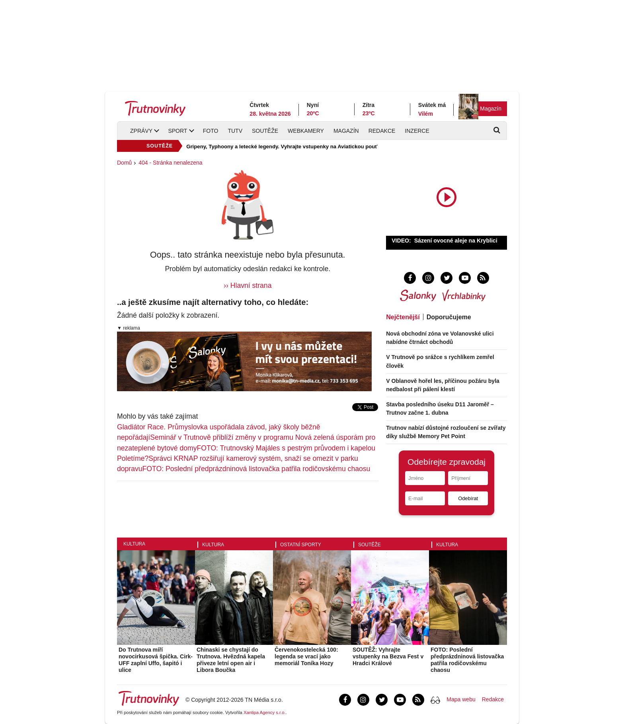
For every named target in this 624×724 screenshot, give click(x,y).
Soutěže (265, 131)
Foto (210, 131)
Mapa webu (461, 699)
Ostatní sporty (300, 544)
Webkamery (306, 131)
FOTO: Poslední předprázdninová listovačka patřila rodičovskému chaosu (256, 469)
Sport (177, 131)
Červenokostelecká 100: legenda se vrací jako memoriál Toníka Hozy (306, 656)
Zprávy (141, 131)
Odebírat (468, 498)
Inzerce (417, 131)
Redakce (382, 131)
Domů (124, 162)
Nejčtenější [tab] (402, 317)
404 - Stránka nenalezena (170, 162)
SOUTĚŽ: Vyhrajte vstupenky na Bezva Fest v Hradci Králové (388, 656)
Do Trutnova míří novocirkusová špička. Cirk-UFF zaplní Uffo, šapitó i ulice (156, 659)
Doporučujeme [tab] (449, 317)
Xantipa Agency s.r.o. (265, 712)
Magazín (490, 108)
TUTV (235, 131)
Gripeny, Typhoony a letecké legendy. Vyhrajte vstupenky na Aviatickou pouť (281, 146)
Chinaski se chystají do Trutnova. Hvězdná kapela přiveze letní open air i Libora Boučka (231, 659)
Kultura (134, 544)
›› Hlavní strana (247, 285)
